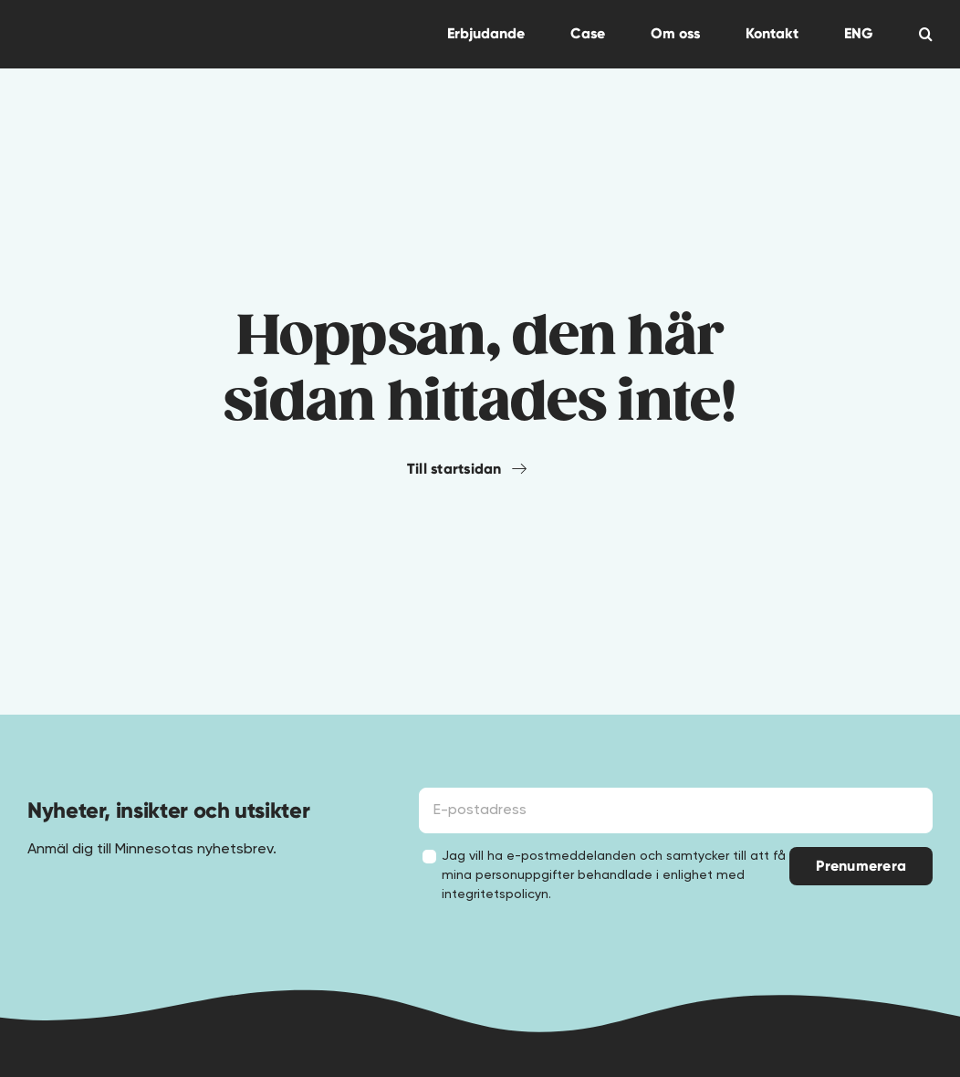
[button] (926, 34)
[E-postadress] (676, 810)
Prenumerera (861, 865)
